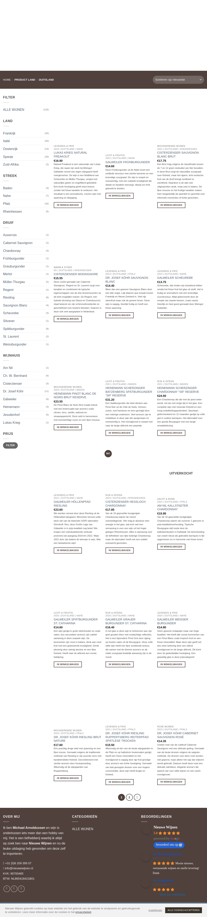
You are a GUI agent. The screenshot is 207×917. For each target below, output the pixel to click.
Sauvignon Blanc (15, 305)
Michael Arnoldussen (29, 827)
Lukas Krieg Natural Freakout (70, 154)
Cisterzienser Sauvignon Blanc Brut (178, 154)
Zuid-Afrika (11, 164)
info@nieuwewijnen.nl (19, 868)
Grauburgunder (14, 266)
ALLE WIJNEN (13, 109)
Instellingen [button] (155, 910)
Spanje (8, 156)
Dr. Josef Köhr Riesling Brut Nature (77, 739)
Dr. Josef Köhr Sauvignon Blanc (127, 279)
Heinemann (11, 407)
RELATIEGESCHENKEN (118, 7)
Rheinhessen (12, 211)
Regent (8, 290)
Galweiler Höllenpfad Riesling (72, 503)
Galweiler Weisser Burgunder (172, 621)
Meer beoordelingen (172, 894)
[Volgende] (137, 797)
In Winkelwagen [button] (68, 205)
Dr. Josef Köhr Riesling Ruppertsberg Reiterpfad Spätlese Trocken (127, 737)
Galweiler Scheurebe (175, 277)
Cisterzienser (12, 383)
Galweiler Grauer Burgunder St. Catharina (126, 621)
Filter (10, 445)
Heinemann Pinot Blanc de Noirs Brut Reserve (75, 395)
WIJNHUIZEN (64, 7)
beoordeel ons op (169, 844)
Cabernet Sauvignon (18, 243)
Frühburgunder (13, 258)
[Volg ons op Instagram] (14, 888)
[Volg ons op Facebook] (6, 888)
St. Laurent (11, 336)
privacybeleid (83, 912)
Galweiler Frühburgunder (128, 162)
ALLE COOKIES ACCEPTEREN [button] (184, 910)
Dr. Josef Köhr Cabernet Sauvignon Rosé (177, 735)
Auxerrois (10, 235)
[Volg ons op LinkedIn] (21, 888)
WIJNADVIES (88, 7)
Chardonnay (12, 250)
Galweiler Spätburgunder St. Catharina (76, 621)
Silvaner (9, 321)
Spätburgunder (13, 329)
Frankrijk (9, 133)
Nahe (7, 196)
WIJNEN (42, 7)
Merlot (7, 274)
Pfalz (6, 203)
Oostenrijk (10, 149)
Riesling (9, 297)
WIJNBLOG (149, 7)
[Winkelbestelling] (178, 80)
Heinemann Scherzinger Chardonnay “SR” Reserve (178, 389)
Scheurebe (11, 313)
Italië (6, 141)
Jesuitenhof (11, 414)
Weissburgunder (14, 344)
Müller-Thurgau (14, 282)
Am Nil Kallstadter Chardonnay (172, 507)
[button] (183, 7)
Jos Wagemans (163, 880)
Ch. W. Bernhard (15, 375)
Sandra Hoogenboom (167, 854)
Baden (7, 188)
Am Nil (8, 368)
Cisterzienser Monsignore (76, 274)
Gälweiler (10, 399)
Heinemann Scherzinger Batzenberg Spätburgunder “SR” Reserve (129, 391)
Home (7, 79)
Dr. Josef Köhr (13, 391)
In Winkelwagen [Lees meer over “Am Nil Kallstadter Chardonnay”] (171, 546)
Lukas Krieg (11, 422)
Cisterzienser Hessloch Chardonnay (126, 503)
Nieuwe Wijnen (40, 843)
